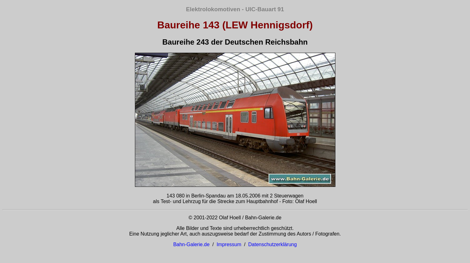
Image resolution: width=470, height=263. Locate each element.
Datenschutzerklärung (272, 244)
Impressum (228, 244)
